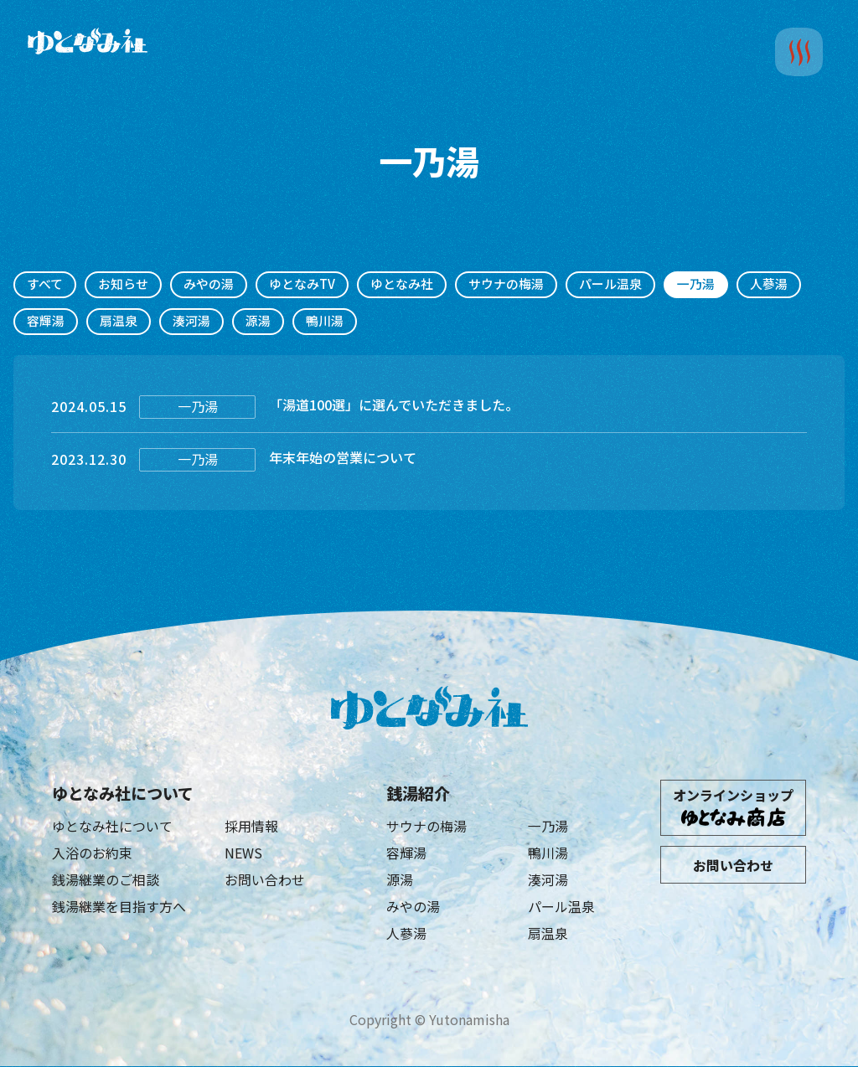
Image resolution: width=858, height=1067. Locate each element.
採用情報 (251, 826)
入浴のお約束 (92, 853)
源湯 (258, 321)
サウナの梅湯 (506, 284)
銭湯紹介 (418, 793)
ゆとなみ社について (123, 793)
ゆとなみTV (302, 284)
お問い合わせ (265, 879)
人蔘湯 (769, 284)
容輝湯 (46, 321)
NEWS (243, 853)
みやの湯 (208, 284)
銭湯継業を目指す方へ (119, 907)
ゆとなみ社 (401, 284)
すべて (45, 284)
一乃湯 (548, 826)
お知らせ (123, 284)
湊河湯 (191, 321)
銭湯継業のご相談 (105, 879)
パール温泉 (610, 284)
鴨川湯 (325, 321)
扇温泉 (118, 321)
